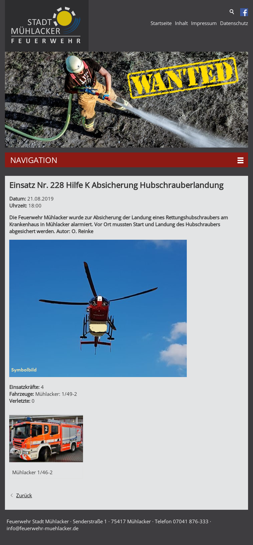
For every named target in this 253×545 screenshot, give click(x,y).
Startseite (161, 23)
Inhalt (181, 23)
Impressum (204, 23)
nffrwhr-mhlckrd (42, 528)
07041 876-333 (191, 521)
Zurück (24, 495)
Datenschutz (234, 23)
